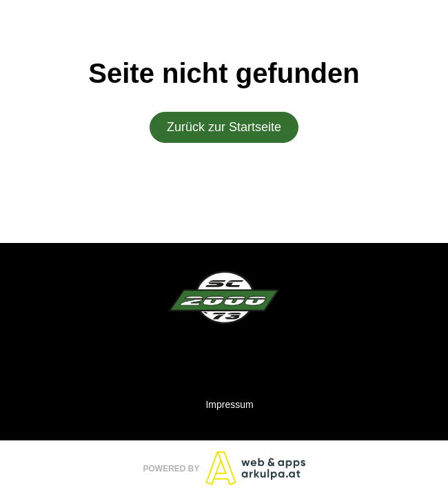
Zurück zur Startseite (224, 127)
